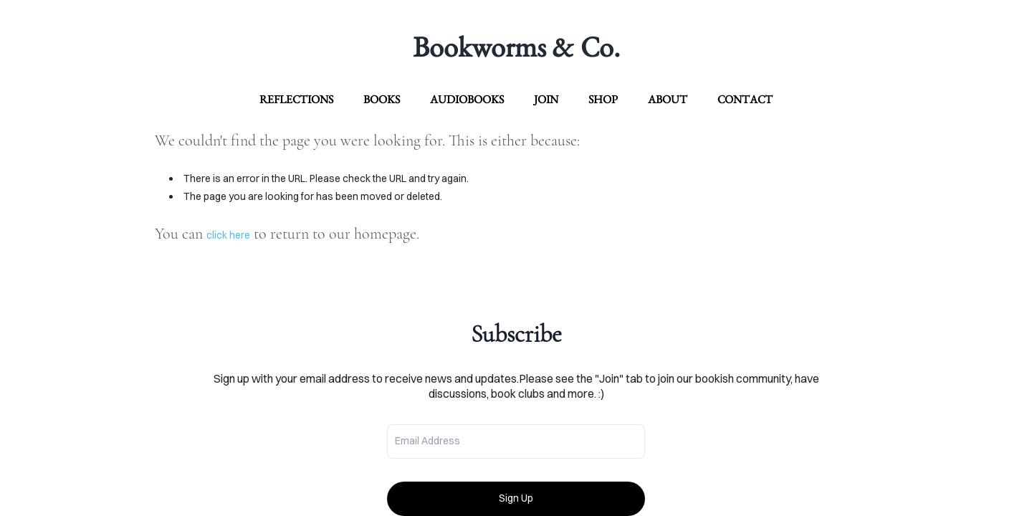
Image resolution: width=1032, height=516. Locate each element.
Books (381, 99)
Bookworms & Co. (516, 46)
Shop (603, 99)
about (667, 99)
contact (745, 99)
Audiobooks (467, 99)
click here (228, 235)
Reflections (296, 99)
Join (546, 99)
